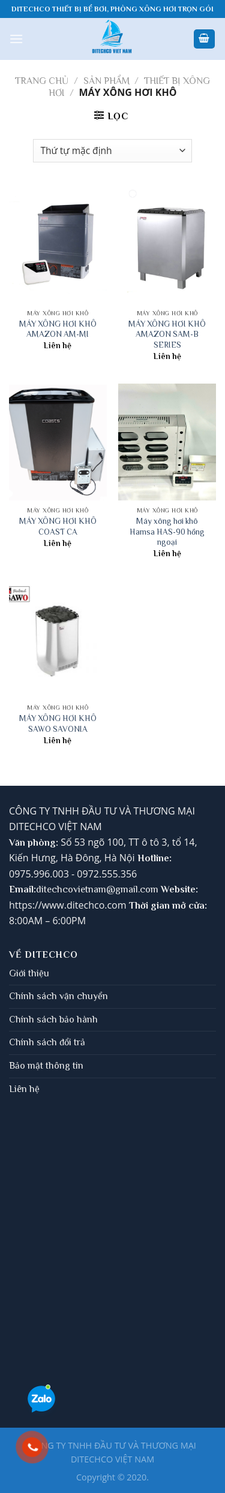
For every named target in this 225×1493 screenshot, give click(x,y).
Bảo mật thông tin (46, 1065)
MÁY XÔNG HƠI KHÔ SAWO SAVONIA (58, 724)
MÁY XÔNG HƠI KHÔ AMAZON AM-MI (58, 329)
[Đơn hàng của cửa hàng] (112, 150)
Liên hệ (24, 1089)
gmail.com (136, 889)
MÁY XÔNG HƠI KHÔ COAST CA (58, 526)
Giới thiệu (29, 973)
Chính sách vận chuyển (58, 996)
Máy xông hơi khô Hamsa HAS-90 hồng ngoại (167, 532)
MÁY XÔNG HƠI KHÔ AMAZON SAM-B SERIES (167, 334)
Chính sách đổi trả (47, 1042)
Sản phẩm (106, 81)
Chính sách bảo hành (53, 1019)
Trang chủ (41, 81)
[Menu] (16, 38)
